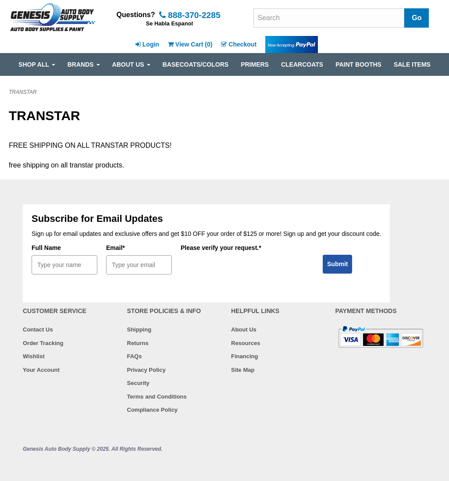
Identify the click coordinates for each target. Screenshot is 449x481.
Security (138, 383)
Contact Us (38, 329)
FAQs (134, 356)
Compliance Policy (152, 409)
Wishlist (34, 356)
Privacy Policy (146, 370)
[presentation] (247, 272)
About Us (244, 329)
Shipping (139, 329)
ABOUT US (131, 64)
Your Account (41, 370)
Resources (245, 343)
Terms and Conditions (157, 396)
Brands (84, 64)
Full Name (46, 247)
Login (147, 44)
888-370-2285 (190, 15)
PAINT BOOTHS (358, 64)
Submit (337, 263)
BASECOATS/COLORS (196, 64)
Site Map (242, 370)
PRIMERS (255, 64)
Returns (138, 343)
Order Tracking (43, 343)
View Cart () (190, 44)
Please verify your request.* (221, 247)
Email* (115, 247)
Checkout (239, 44)
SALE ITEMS (412, 64)
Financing (244, 356)
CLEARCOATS (302, 64)
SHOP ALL (36, 64)
